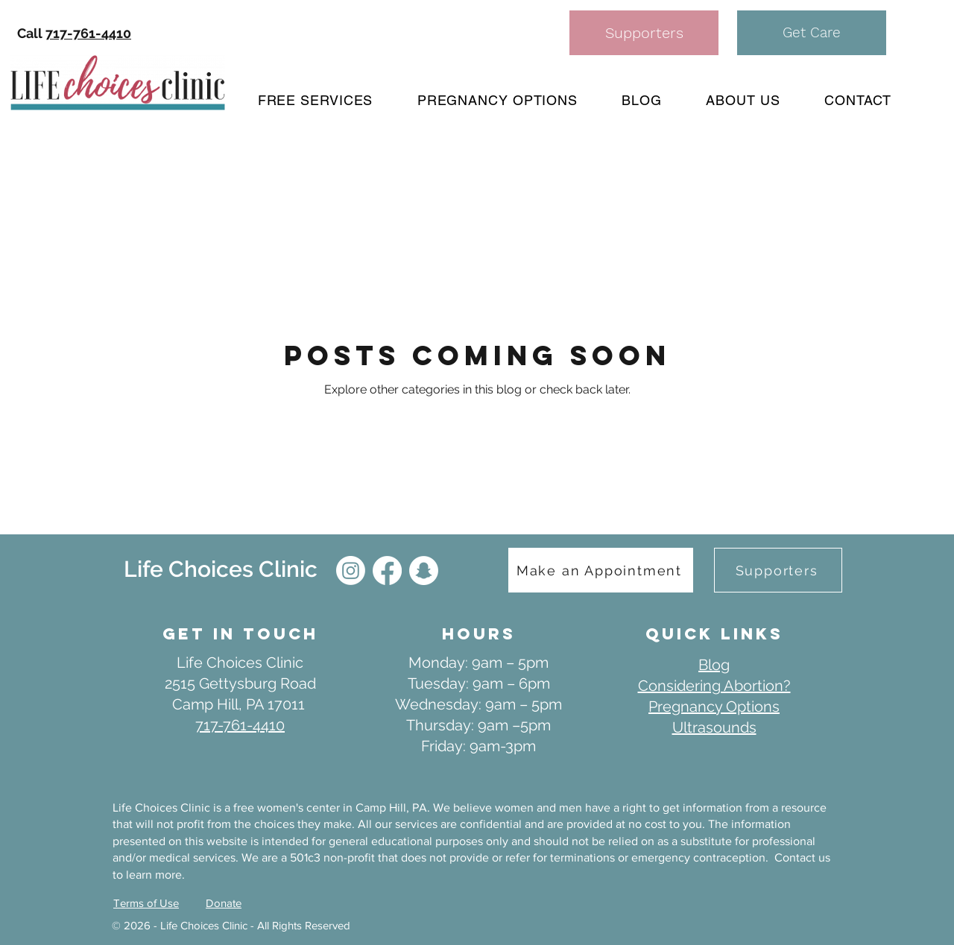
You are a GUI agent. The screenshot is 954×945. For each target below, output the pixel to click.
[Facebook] (387, 570)
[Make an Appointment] (600, 570)
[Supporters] (643, 32)
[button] (811, 32)
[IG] (350, 570)
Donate (223, 903)
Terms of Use (146, 903)
